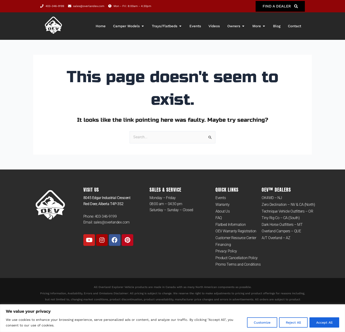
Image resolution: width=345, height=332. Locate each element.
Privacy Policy (226, 251)
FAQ (218, 218)
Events (220, 198)
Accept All (324, 322)
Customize (262, 322)
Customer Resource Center (235, 238)
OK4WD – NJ (272, 198)
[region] (172, 318)
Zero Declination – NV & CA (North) (288, 204)
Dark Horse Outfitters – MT (282, 224)
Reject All (293, 322)
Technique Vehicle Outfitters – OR (287, 211)
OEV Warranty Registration (235, 231)
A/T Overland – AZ (276, 238)
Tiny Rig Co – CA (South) (280, 218)
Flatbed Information (230, 224)
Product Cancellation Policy (236, 258)
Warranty (222, 204)
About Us (222, 211)
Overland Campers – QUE (281, 231)
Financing (223, 244)
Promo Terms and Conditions (237, 264)
